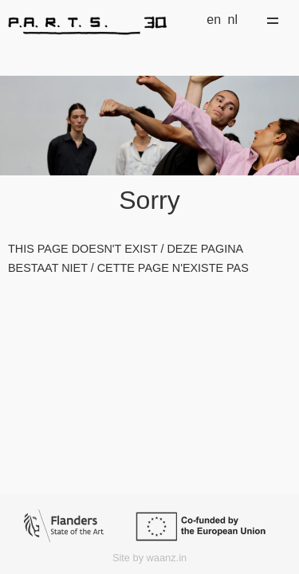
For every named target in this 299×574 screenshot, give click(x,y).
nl (233, 19)
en (214, 19)
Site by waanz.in (149, 558)
